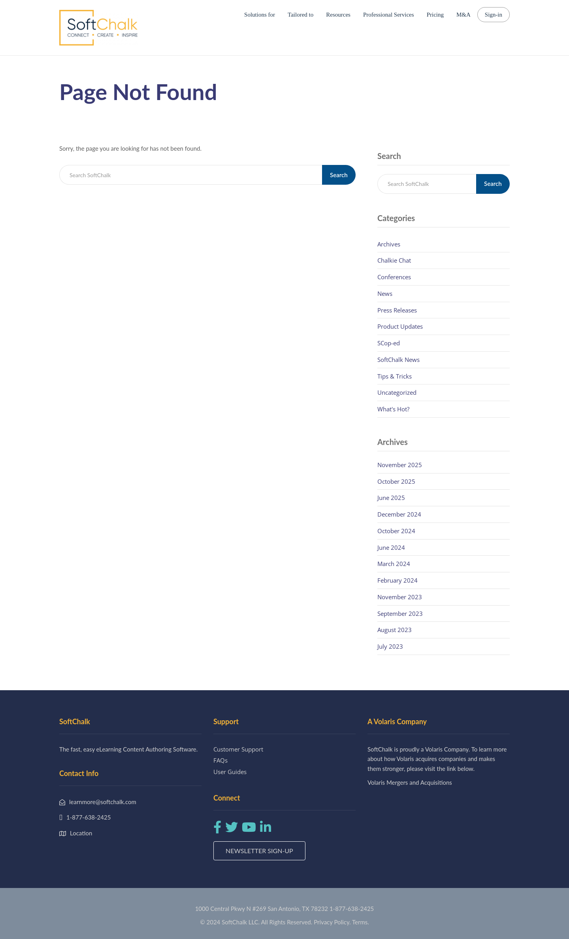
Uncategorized (396, 392)
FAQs (220, 760)
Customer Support (238, 749)
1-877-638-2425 (352, 908)
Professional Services (388, 14)
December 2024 (399, 514)
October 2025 (396, 481)
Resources (338, 14)
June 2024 (391, 547)
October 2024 (396, 531)
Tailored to (300, 14)
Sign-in (493, 14)
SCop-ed (388, 343)
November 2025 (399, 465)
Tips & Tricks (394, 376)
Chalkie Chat (394, 260)
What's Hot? (393, 409)
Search (339, 174)
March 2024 (393, 564)
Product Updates (400, 326)
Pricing (435, 14)
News (384, 293)
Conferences (394, 277)
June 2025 (391, 498)
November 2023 (399, 597)
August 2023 (394, 630)
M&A (463, 14)
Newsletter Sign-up (259, 850)
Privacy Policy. (332, 922)
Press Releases (397, 310)
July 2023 (390, 646)
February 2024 (397, 580)
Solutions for (259, 14)
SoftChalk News (398, 359)
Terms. (360, 922)
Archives (388, 244)
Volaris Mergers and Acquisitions (409, 782)
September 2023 (400, 613)
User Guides (230, 772)
